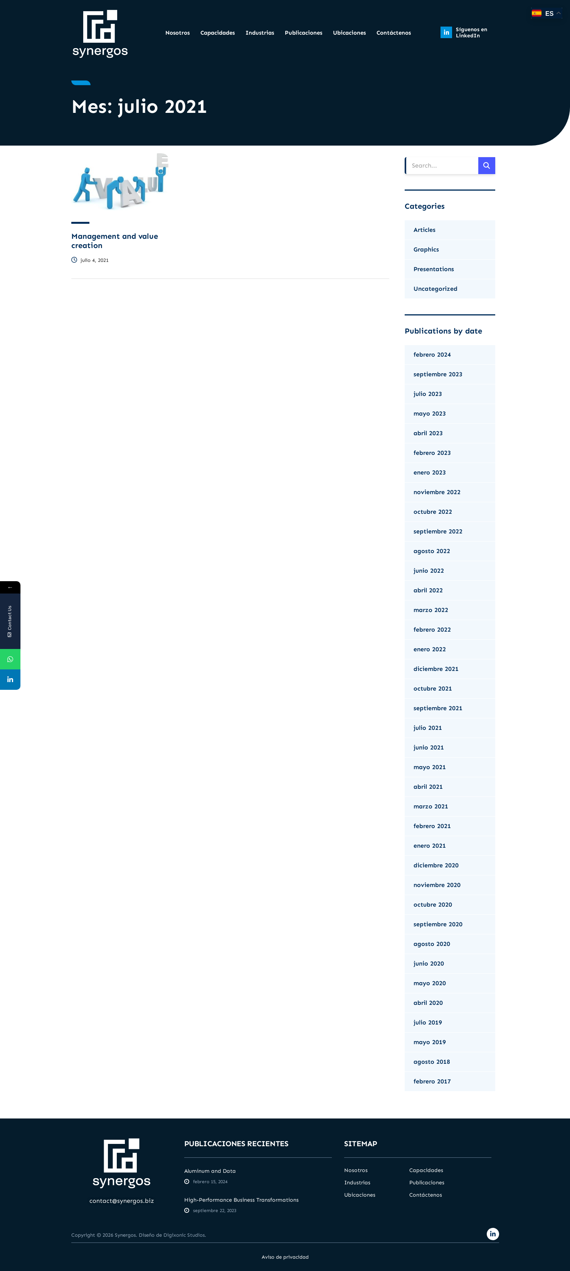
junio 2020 (429, 963)
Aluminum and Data (210, 1171)
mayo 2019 (430, 1042)
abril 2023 (428, 433)
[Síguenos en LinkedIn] (446, 32)
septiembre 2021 (438, 708)
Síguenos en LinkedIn (471, 32)
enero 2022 (430, 649)
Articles (424, 229)
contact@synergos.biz (121, 1200)
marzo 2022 (431, 610)
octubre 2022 (433, 511)
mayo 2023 (430, 413)
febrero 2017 (432, 1081)
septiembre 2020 (438, 924)
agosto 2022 (432, 551)
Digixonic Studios (184, 1235)
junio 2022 (429, 570)
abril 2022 (428, 590)
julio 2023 (428, 393)
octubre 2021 (433, 688)
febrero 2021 (432, 826)
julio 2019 (428, 1022)
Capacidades (217, 32)
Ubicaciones (349, 32)
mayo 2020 (430, 983)
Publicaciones (303, 32)
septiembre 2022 (438, 531)
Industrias (259, 32)
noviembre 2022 (437, 492)
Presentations (434, 269)
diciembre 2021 (436, 668)
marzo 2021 (431, 806)
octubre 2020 (433, 904)
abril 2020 (428, 1002)
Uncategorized (435, 288)
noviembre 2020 (437, 885)
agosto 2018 (432, 1061)
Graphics (426, 249)
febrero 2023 (432, 452)
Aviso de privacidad (285, 1257)
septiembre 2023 (438, 374)
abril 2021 (428, 786)
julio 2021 (428, 727)
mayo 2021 (430, 767)
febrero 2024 (432, 354)
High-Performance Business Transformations (241, 1200)
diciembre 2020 (436, 865)
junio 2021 (429, 747)
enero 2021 (430, 845)
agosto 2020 (432, 943)
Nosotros (177, 32)
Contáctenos (394, 32)
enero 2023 (430, 472)
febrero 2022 (432, 629)
